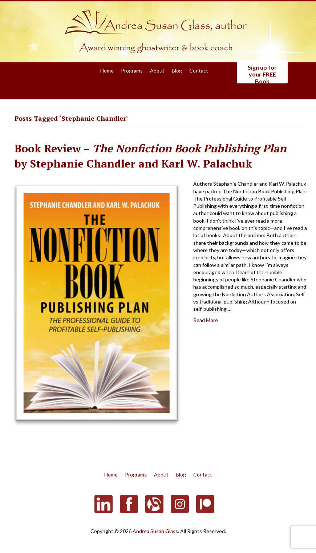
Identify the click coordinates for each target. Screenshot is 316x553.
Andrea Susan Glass (155, 531)
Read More (205, 320)
